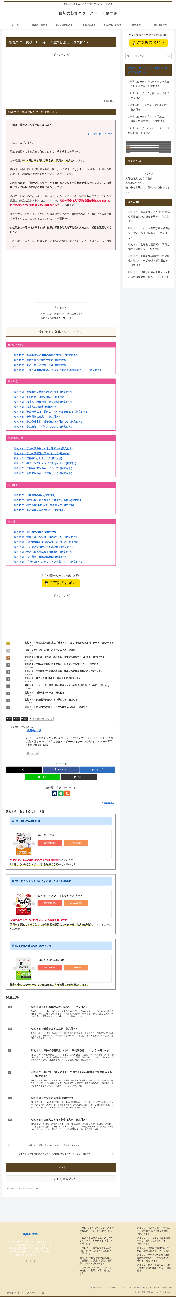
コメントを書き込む (61, 1179)
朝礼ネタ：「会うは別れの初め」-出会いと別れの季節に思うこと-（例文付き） (58, 370)
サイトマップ (111, 1287)
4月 (9, 719)
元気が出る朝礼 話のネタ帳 (51, 960)
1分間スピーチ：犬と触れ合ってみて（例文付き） (148, 95)
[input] (148, 56)
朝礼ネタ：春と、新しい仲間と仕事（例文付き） (41, 365)
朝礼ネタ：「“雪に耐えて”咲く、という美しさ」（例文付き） (48, 561)
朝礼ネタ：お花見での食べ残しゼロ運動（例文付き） (43, 401)
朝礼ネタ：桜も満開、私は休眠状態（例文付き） (41, 556)
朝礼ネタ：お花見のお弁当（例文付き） (36, 406)
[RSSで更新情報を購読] (37, 753)
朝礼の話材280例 (46, 835)
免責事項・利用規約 (150, 1287)
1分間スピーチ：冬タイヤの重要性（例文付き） (147, 107)
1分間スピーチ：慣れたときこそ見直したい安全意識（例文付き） (148, 83)
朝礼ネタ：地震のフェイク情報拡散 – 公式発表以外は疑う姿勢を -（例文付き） (149, 217)
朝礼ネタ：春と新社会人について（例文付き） (40, 510)
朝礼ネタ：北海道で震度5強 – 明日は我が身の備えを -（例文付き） (148, 246)
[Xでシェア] (24, 770)
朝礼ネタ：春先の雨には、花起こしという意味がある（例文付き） (51, 411)
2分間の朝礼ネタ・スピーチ (41, 719)
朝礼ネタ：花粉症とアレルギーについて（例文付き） (43, 468)
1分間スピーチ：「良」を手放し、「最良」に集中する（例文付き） (147, 118)
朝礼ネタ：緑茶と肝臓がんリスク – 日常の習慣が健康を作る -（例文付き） (149, 274)
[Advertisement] (61, 76)
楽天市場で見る (50, 843)
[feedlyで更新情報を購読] (32, 753)
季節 (24, 719)
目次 (56, 307)
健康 (16, 719)
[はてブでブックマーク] (97, 770)
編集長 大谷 (34, 730)
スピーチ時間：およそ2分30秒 (98, 134)
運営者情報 (167, 1287)
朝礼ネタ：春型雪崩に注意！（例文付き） (37, 416)
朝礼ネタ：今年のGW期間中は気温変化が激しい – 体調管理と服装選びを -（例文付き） (149, 261)
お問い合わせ (96, 1287)
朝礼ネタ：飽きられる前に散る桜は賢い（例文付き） (43, 551)
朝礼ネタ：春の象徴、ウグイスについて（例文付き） (43, 426)
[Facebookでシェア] (61, 770)
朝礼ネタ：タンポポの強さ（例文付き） (36, 532)
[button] (79, 777)
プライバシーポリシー (129, 1287)
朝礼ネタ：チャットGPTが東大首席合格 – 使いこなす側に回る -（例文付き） (149, 233)
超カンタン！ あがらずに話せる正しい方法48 (60, 895)
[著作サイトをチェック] (28, 753)
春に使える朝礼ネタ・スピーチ (56, 318)
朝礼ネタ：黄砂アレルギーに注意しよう (63, 313)
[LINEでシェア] (42, 777)
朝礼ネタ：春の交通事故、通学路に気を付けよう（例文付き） (48, 421)
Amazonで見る (76, 843)
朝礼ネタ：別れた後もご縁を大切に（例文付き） (41, 360)
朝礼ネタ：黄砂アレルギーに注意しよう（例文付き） (43, 473)
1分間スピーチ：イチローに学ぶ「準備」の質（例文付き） (148, 130)
